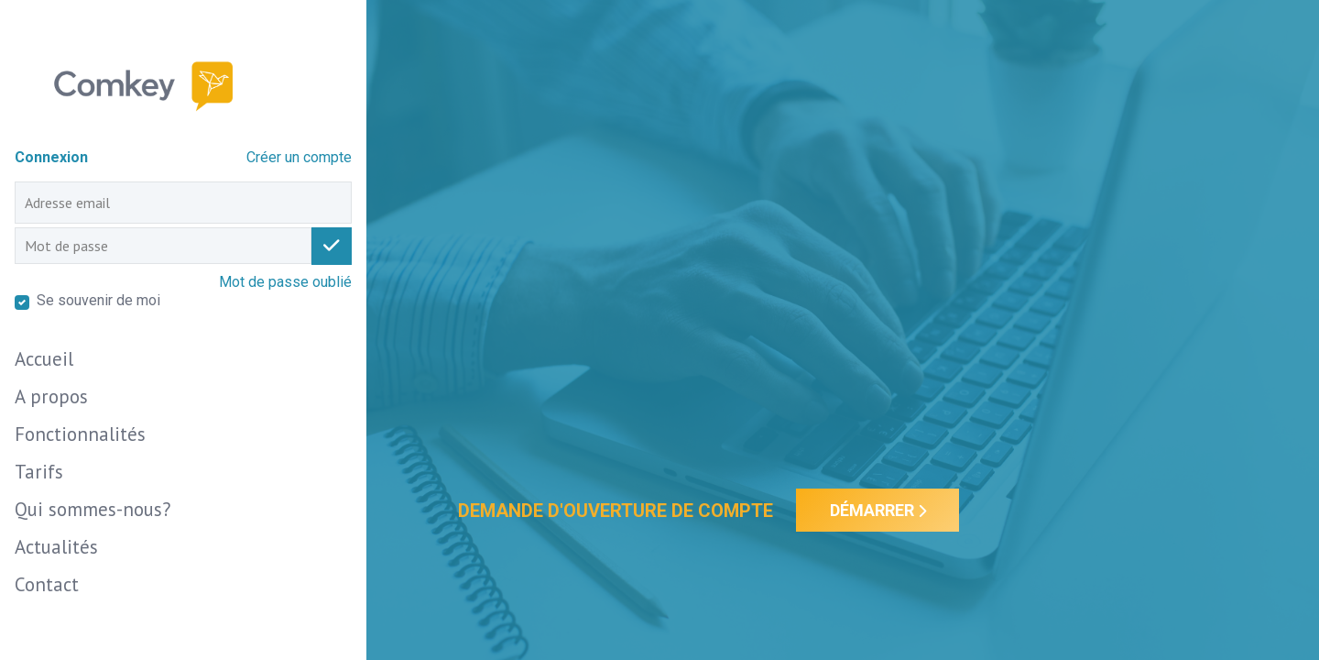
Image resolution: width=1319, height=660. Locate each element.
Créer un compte (299, 157)
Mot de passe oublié (285, 282)
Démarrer (878, 510)
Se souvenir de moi (98, 300)
